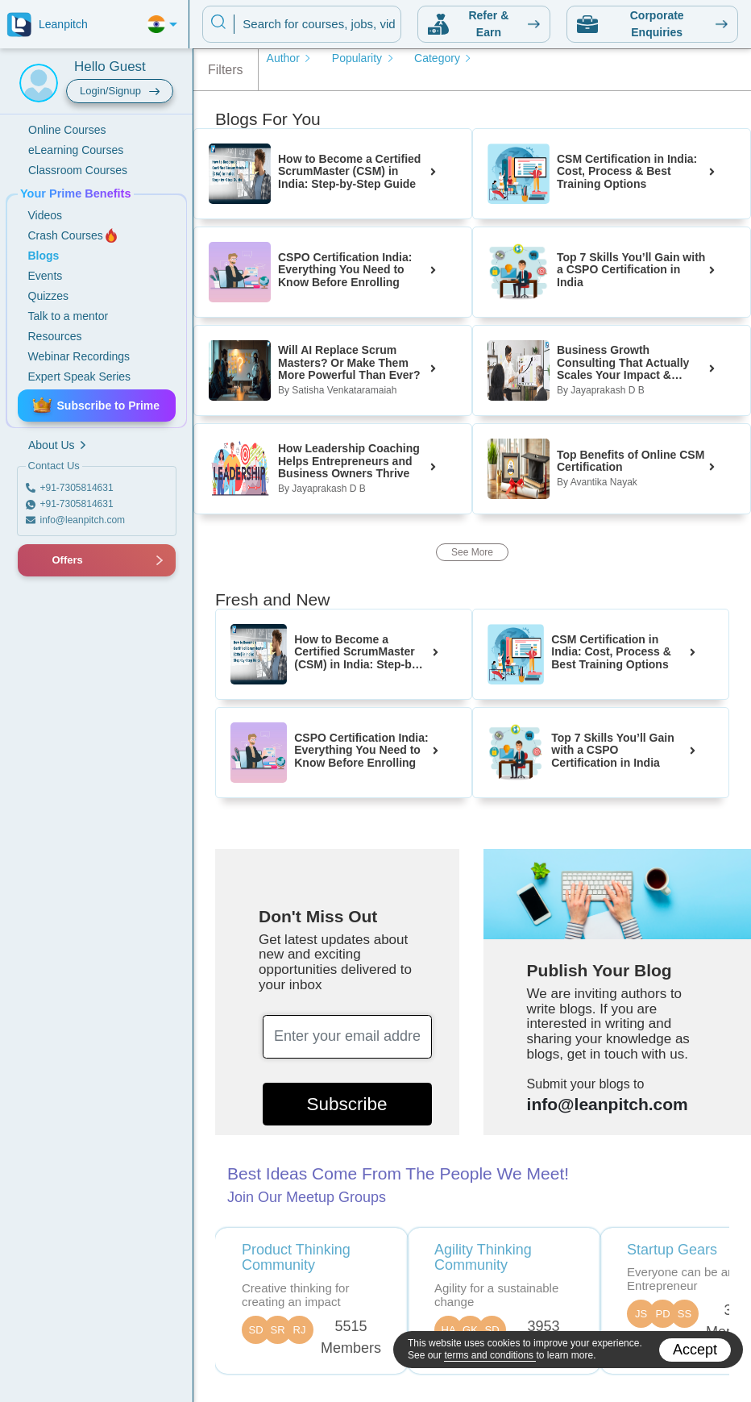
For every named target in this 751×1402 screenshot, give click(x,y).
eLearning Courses (75, 150)
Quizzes (48, 295)
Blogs (44, 255)
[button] (36, 560)
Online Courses (67, 129)
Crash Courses (73, 235)
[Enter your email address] (347, 1037)
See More (472, 552)
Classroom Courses (77, 170)
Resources (55, 336)
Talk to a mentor (68, 316)
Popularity (363, 58)
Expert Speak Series (79, 376)
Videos (45, 215)
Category (443, 58)
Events (45, 275)
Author (290, 58)
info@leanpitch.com (607, 1104)
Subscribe (347, 1104)
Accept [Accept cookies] (695, 1350)
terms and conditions (490, 1355)
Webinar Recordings (79, 356)
